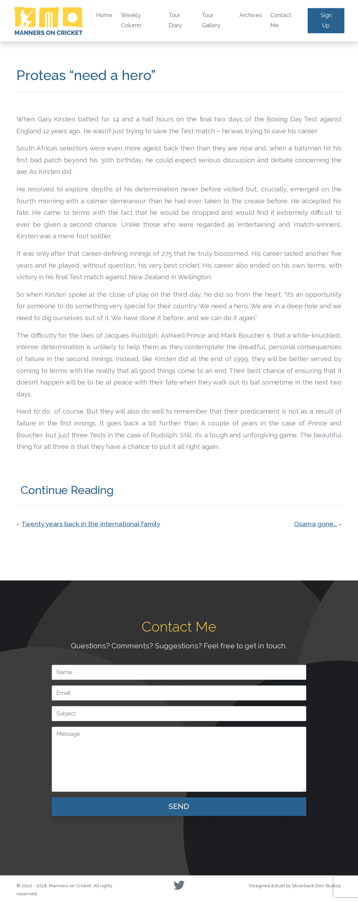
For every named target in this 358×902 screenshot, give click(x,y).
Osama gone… (315, 524)
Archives (250, 15)
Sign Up (326, 20)
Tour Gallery (211, 20)
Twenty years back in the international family (90, 524)
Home (104, 15)
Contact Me (280, 20)
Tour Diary (175, 20)
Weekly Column (131, 20)
